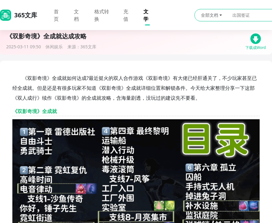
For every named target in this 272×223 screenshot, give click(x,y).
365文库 (88, 47)
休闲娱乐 (54, 47)
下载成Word (255, 40)
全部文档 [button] (211, 15)
